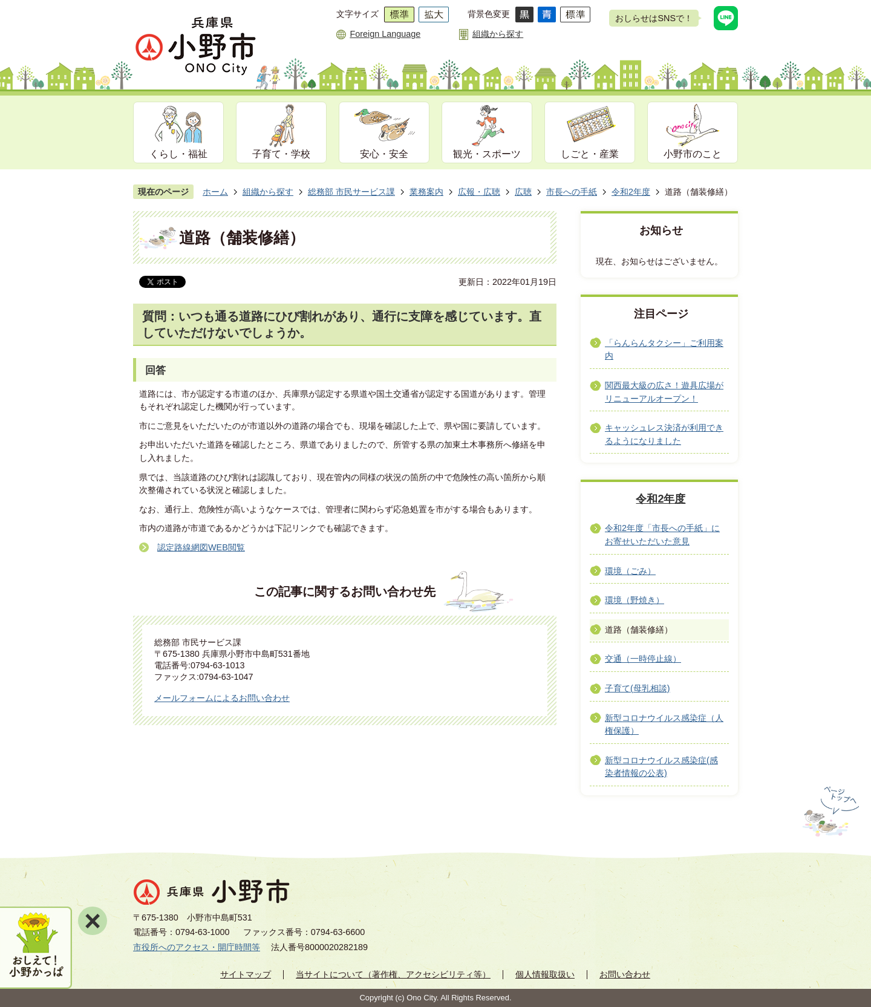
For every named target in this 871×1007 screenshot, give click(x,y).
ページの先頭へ (829, 811)
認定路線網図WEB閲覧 (201, 547)
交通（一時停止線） (643, 658)
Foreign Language (385, 34)
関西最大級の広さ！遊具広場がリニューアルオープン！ (664, 391)
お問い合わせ (624, 974)
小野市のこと (693, 154)
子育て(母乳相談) (637, 688)
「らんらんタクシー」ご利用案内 (664, 349)
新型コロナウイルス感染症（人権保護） (664, 724)
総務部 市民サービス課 (351, 192)
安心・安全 (384, 154)
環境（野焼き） (634, 600)
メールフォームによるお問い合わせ (222, 698)
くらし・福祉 (178, 154)
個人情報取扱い (545, 974)
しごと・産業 (590, 154)
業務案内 (426, 192)
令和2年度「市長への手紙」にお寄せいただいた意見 (662, 534)
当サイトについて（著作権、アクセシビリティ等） (393, 974)
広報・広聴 (479, 192)
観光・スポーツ (487, 154)
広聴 (523, 192)
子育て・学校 (281, 154)
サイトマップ (245, 974)
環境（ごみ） (630, 571)
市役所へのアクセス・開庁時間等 (196, 947)
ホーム (215, 192)
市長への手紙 (571, 192)
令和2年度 (631, 192)
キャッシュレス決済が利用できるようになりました (664, 434)
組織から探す (497, 34)
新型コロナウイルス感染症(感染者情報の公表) (661, 766)
